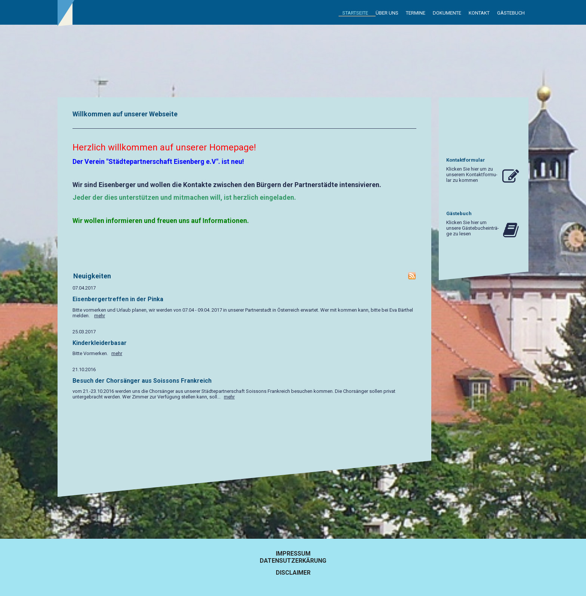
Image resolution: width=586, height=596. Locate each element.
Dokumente (447, 13)
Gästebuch (511, 13)
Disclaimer (293, 572)
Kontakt (479, 13)
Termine (415, 13)
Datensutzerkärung (293, 560)
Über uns (387, 13)
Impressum (293, 553)
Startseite (355, 13)
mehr (99, 315)
